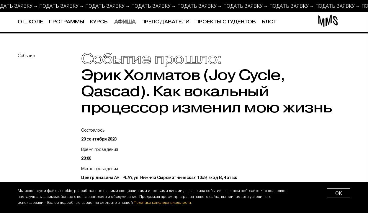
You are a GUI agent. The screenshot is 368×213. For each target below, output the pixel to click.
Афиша (125, 22)
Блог (269, 22)
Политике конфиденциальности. (163, 202)
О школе (30, 22)
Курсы (99, 22)
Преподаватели (165, 22)
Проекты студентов (225, 22)
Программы (66, 22)
